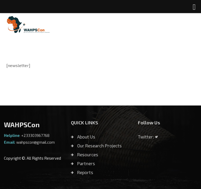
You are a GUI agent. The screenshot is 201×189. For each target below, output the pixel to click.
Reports (82, 172)
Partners (83, 163)
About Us (83, 136)
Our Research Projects (96, 145)
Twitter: (148, 136)
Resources (84, 154)
